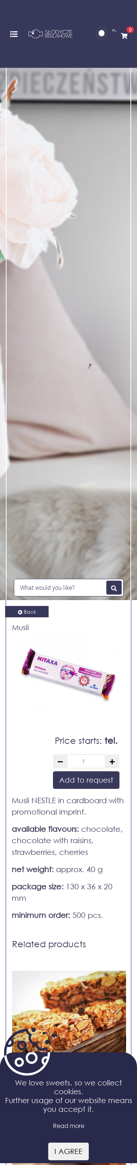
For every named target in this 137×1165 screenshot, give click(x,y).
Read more (68, 1125)
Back (27, 611)
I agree (68, 1151)
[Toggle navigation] (14, 33)
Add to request (86, 780)
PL (114, 30)
